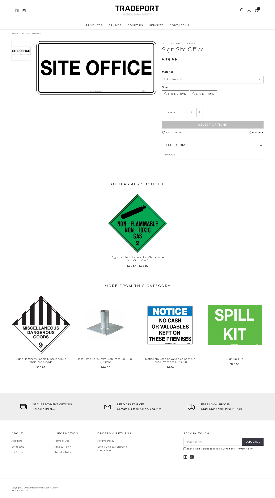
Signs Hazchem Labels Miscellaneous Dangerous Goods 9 (41, 364)
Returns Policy (105, 440)
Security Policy (63, 452)
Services (156, 25)
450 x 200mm (175, 94)
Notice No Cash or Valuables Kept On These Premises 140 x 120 (170, 364)
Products (94, 25)
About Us (135, 25)
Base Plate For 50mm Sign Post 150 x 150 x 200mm (105, 364)
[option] (96, 68)
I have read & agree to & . (218, 448)
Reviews (169, 154)
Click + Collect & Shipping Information (112, 448)
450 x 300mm (203, 94)
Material (167, 72)
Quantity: (169, 112)
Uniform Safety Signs (178, 43)
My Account (18, 452)
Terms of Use (62, 440)
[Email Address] (212, 441)
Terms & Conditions (224, 448)
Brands (114, 25)
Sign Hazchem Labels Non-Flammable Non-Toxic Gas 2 (138, 262)
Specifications (174, 144)
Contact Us (179, 25)
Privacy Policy (62, 446)
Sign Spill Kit (235, 362)
